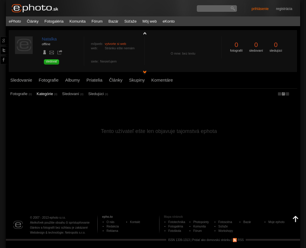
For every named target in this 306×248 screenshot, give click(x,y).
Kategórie (47, 94)
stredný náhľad (287, 93)
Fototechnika (176, 222)
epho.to (107, 216)
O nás (110, 222)
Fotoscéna (225, 222)
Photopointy (201, 222)
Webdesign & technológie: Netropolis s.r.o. (57, 232)
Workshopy (225, 230)
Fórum (97, 21)
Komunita (77, 21)
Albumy (72, 79)
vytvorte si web (115, 43)
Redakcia (113, 226)
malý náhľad (283, 93)
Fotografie (49, 79)
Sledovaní (72, 94)
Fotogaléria (54, 21)
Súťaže (130, 21)
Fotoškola (174, 230)
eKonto (169, 21)
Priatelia (94, 79)
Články (33, 21)
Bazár (113, 21)
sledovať (51, 61)
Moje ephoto (276, 222)
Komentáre (162, 79)
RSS (238, 240)
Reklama (112, 230)
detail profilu (143, 72)
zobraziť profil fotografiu (143, 33)
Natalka (49, 38)
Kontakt (135, 222)
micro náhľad (279, 93)
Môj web (149, 21)
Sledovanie (21, 79)
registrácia (284, 9)
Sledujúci (98, 94)
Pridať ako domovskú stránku (211, 240)
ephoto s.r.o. (57, 217)
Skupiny (137, 79)
